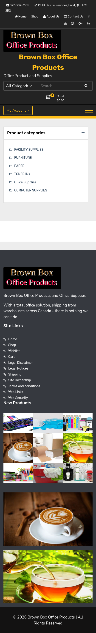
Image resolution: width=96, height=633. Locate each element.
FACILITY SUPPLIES (28, 150)
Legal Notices (18, 368)
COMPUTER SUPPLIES (30, 190)
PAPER (19, 166)
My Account (16, 110)
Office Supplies (25, 182)
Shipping (15, 374)
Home (21, 16)
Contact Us (73, 16)
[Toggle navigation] (89, 110)
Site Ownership (19, 380)
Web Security (18, 398)
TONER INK (22, 174)
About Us (51, 16)
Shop (34, 16)
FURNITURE (23, 158)
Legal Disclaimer (20, 363)
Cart (11, 357)
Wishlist (14, 351)
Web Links (15, 392)
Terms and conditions (24, 386)
